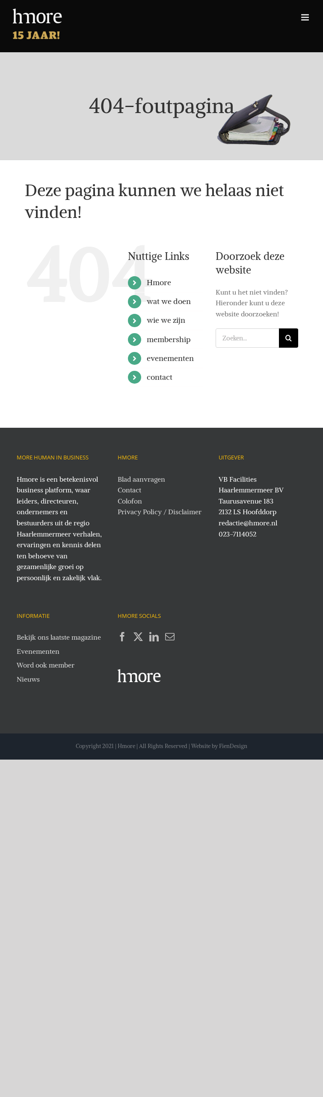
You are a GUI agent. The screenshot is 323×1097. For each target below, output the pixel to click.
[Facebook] (122, 636)
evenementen (170, 358)
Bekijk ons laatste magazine (59, 637)
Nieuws (28, 679)
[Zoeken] (288, 338)
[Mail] (170, 636)
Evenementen (38, 651)
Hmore (159, 282)
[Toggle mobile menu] (305, 17)
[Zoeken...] (247, 338)
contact (159, 377)
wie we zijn (166, 320)
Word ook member (45, 665)
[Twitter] (138, 636)
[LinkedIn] (154, 636)
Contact (129, 490)
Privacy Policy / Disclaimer (160, 511)
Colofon (130, 501)
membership (169, 339)
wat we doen (169, 301)
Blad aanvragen (141, 479)
